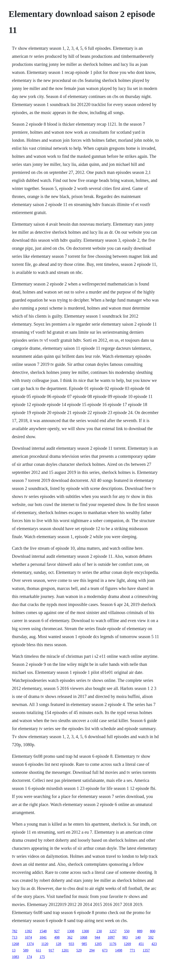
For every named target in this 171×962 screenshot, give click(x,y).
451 (141, 944)
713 (14, 937)
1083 (15, 957)
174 (29, 957)
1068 (83, 937)
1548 (43, 931)
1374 (30, 944)
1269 (127, 944)
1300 (85, 931)
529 (79, 950)
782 (14, 931)
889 (139, 931)
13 (13, 950)
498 (56, 937)
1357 (146, 950)
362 (69, 937)
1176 (112, 944)
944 (97, 937)
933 (71, 944)
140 (137, 937)
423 (154, 944)
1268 (15, 944)
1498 (118, 950)
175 (42, 957)
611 (38, 950)
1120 (44, 944)
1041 (43, 937)
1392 (28, 931)
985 (84, 944)
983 (125, 937)
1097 (111, 937)
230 (99, 931)
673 (105, 950)
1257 (112, 931)
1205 (98, 944)
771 (132, 950)
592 (150, 937)
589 (25, 950)
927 (56, 931)
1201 (65, 950)
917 (51, 950)
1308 (70, 931)
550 (126, 931)
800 (152, 931)
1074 (28, 937)
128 (58, 944)
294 (92, 950)
